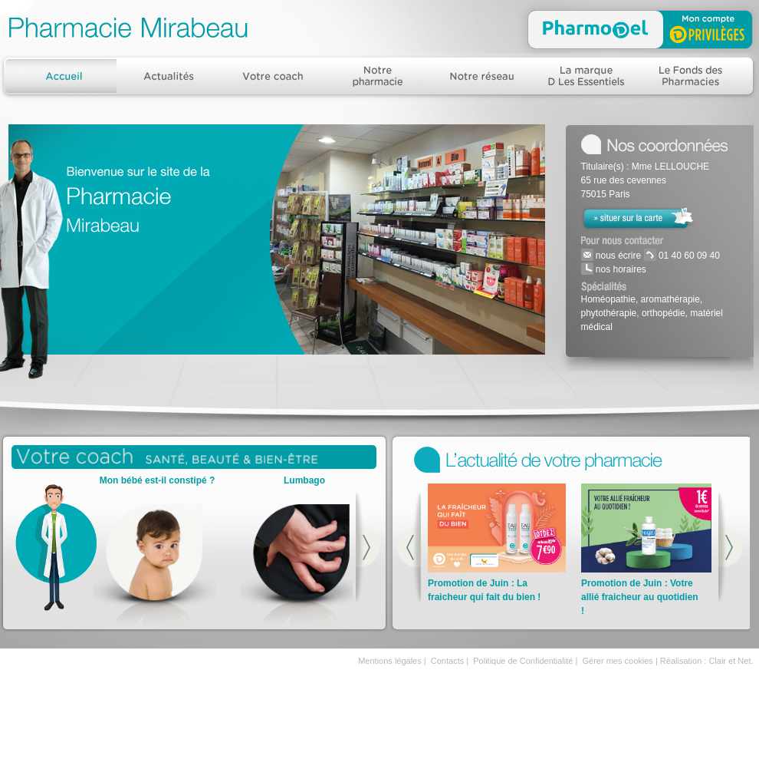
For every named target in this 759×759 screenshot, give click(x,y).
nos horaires (619, 269)
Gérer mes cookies (618, 660)
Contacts (447, 660)
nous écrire (617, 255)
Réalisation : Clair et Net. (707, 660)
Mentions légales (390, 660)
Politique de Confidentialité (523, 660)
